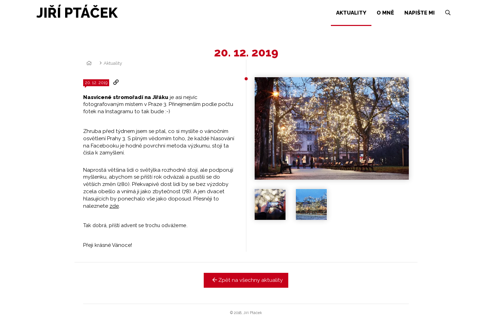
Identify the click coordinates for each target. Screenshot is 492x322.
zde (114, 206)
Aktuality (113, 63)
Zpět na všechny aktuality (246, 280)
